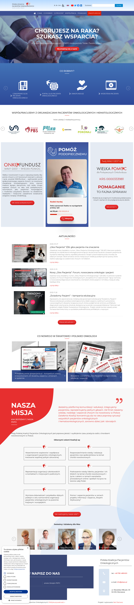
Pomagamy (82, 13)
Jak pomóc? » (112, 207)
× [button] (27, 548)
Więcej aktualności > (67, 322)
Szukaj (118, 5)
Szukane (88, 5)
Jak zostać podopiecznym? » (22, 203)
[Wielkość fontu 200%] (59, 5)
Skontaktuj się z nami (67, 49)
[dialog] (16, 574)
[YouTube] (72, 5)
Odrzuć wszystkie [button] (16, 596)
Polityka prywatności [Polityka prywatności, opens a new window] (19, 569)
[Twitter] (75, 5)
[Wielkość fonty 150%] (57, 5)
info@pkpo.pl (122, 582)
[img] (104, 573)
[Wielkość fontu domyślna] (54, 5)
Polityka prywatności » (57, 602)
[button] (16, 600)
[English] (68, 5)
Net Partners (118, 602)
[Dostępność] (63, 5)
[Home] (23, 5)
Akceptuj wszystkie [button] (16, 591)
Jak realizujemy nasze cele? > (67, 514)
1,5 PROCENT (59, 13)
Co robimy (48, 13)
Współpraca (70, 13)
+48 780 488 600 (121, 573)
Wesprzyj (67, 218)
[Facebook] (78, 5)
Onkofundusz (94, 13)
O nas (39, 13)
